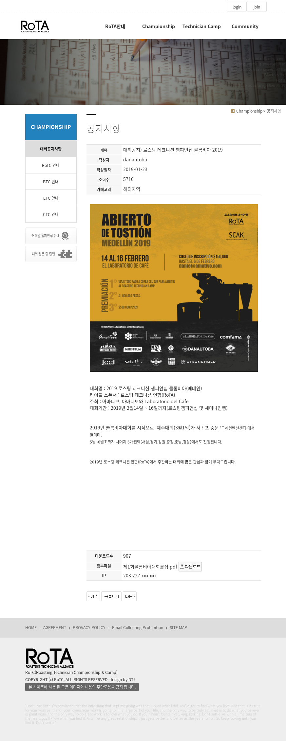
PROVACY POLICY (89, 627)
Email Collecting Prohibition (137, 627)
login (237, 7)
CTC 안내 (51, 214)
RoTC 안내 (51, 165)
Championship (158, 26)
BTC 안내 (51, 182)
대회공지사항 (51, 149)
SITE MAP (178, 627)
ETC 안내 (51, 198)
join (257, 7)
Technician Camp (201, 26)
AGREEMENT (54, 627)
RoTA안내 (115, 26)
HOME (31, 627)
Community (245, 26)
